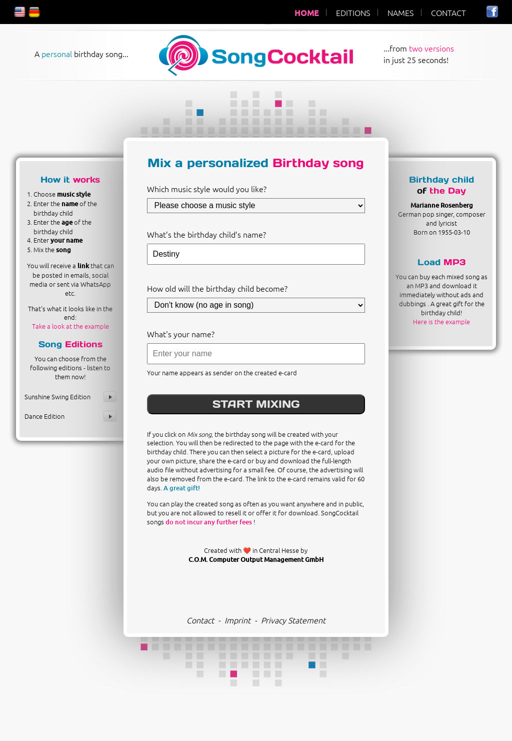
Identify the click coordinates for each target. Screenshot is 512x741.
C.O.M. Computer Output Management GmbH (256, 559)
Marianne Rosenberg (441, 205)
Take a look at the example (70, 326)
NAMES (401, 12)
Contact (200, 619)
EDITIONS (353, 12)
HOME (306, 12)
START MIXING (256, 404)
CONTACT (448, 12)
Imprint (237, 619)
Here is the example (441, 321)
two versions (431, 48)
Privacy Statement (293, 619)
